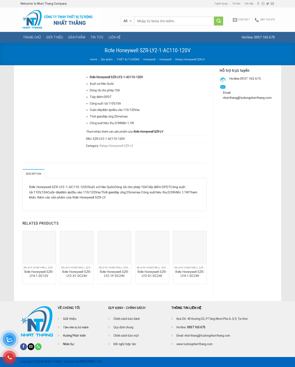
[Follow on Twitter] (267, 4)
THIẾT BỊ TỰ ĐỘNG (128, 59)
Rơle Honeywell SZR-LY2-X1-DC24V (76, 274)
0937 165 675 (264, 37)
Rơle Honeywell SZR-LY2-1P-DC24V (114, 274)
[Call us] (38, 346)
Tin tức (96, 37)
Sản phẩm (76, 37)
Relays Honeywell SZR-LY (190, 59)
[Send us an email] (272, 4)
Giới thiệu (54, 37)
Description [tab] (33, 173)
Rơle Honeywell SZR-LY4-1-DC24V (190, 274)
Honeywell (149, 59)
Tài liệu (236, 3)
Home (93, 59)
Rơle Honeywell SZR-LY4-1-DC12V (39, 274)
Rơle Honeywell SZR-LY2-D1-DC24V (152, 274)
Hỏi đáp (249, 3)
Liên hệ (114, 37)
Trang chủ (32, 37)
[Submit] (218, 21)
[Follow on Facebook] (258, 4)
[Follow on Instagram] (262, 4)
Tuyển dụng (221, 3)
